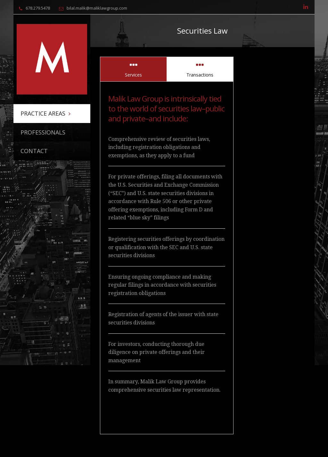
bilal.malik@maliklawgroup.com (97, 8)
